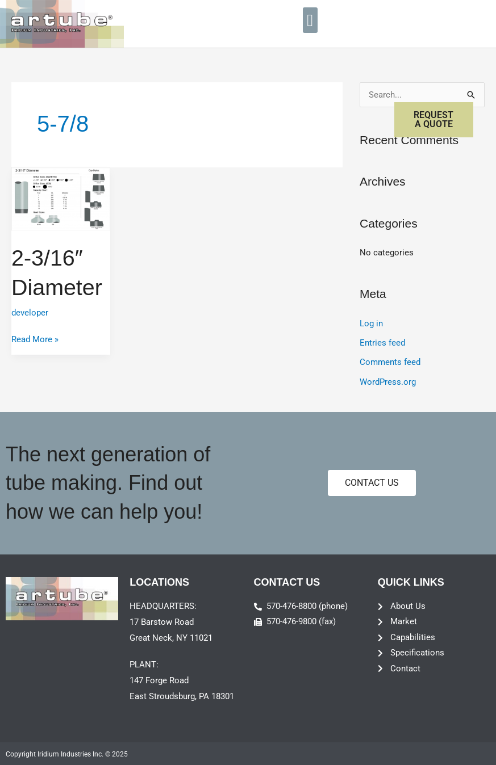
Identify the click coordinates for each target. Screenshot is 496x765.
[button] (310, 20)
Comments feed (390, 361)
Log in (371, 323)
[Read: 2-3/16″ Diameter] (60, 198)
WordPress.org (388, 381)
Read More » (35, 338)
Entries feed (382, 343)
